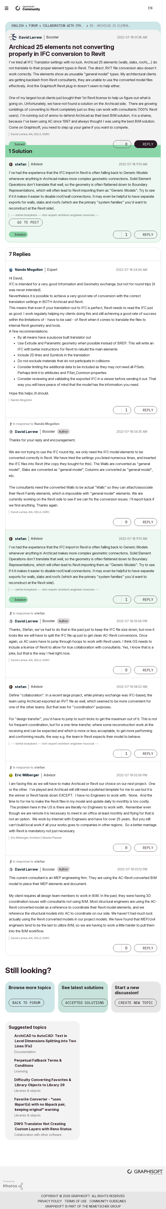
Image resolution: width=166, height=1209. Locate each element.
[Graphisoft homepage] (145, 1172)
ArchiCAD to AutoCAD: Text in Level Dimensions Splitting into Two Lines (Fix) (45, 1041)
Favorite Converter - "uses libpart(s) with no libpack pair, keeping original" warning (40, 1104)
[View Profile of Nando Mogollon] (29, 269)
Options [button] (155, 26)
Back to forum (26, 1003)
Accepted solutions (84, 1003)
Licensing (21, 1071)
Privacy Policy (50, 1201)
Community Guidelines (107, 1201)
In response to (36, 424)
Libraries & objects (27, 1090)
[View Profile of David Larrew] (30, 37)
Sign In (159, 8)
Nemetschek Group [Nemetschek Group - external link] (105, 1206)
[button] (117, 144)
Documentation (25, 1052)
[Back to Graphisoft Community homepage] (28, 8)
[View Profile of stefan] (20, 164)
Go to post (28, 222)
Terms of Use (76, 1201)
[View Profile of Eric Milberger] (27, 775)
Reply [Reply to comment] (148, 234)
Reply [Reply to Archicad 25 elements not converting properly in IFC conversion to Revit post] (148, 144)
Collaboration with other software (38, 1134)
